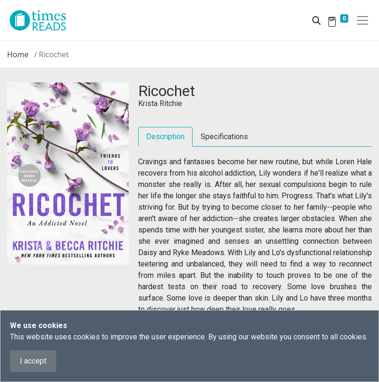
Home (17, 54)
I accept (33, 360)
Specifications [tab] (224, 136)
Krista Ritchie (160, 103)
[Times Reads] (41, 20)
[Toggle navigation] (362, 20)
